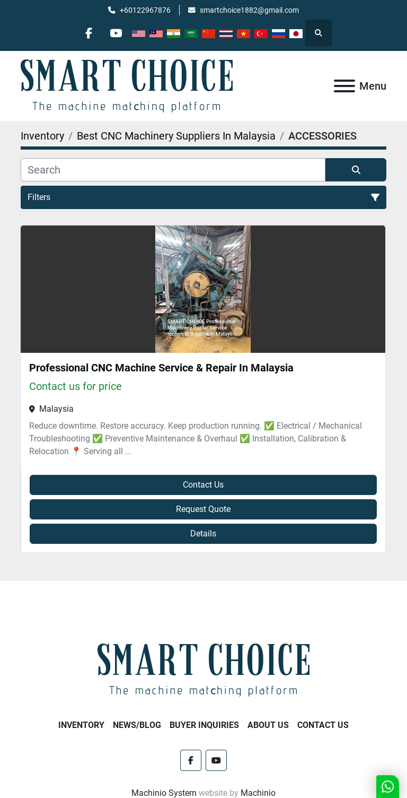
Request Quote (203, 509)
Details (203, 533)
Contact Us (203, 485)
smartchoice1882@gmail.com (249, 10)
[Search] (173, 169)
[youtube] (116, 33)
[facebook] (89, 33)
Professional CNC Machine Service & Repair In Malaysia (161, 367)
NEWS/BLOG (137, 725)
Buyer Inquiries (204, 725)
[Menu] (344, 86)
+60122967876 (145, 10)
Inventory (81, 725)
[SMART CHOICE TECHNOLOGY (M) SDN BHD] (203, 670)
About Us (268, 725)
